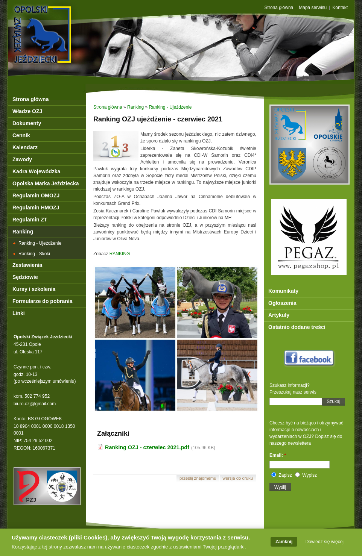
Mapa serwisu (313, 8)
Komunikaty (283, 291)
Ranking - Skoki (34, 253)
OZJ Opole (74, 20)
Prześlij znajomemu (197, 478)
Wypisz (306, 475)
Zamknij (283, 543)
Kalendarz (25, 147)
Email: (277, 455)
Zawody (22, 159)
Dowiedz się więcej (325, 543)
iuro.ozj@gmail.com (36, 403)
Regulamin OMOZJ (35, 195)
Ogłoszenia (282, 303)
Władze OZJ (27, 111)
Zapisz (281, 475)
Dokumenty (26, 123)
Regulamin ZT (29, 220)
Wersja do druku (238, 478)
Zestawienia (27, 265)
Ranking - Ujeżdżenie (39, 243)
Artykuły (278, 315)
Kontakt (340, 8)
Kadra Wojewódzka (36, 171)
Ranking (22, 232)
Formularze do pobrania (42, 301)
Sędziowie (25, 277)
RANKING (120, 253)
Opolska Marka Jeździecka (45, 183)
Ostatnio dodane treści (296, 327)
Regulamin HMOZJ (35, 208)
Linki (18, 313)
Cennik (21, 135)
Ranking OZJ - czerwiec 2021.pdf (147, 447)
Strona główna (279, 8)
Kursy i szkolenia (33, 289)
